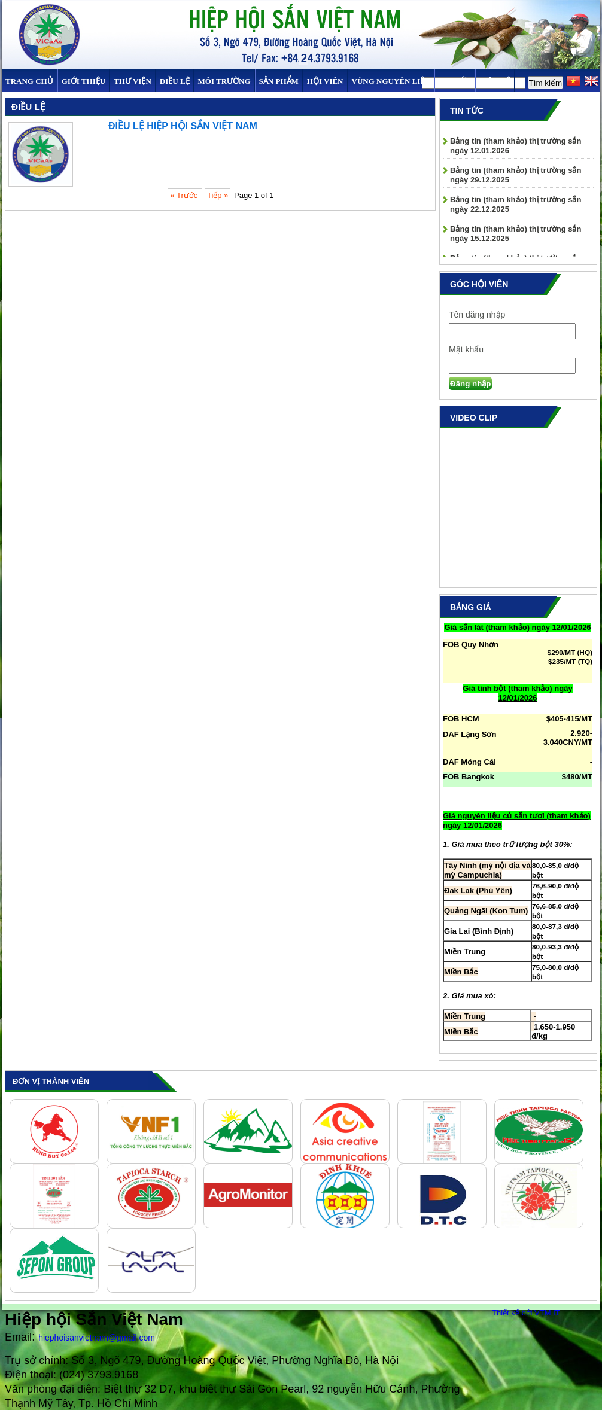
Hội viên (325, 81)
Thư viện (132, 81)
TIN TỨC (455, 81)
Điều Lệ (175, 81)
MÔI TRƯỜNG (224, 81)
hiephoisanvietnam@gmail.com (96, 1337)
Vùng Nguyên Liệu (391, 81)
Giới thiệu (83, 81)
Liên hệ (494, 81)
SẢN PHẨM (279, 81)
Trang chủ (29, 81)
